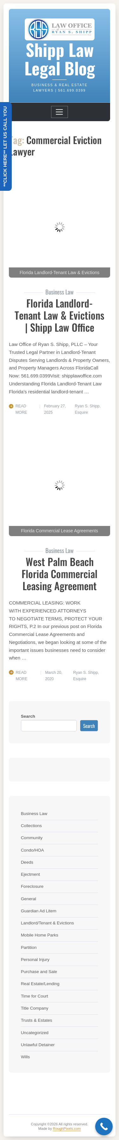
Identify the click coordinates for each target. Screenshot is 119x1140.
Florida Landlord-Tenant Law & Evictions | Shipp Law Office (59, 315)
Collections (31, 825)
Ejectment (30, 874)
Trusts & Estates (36, 1020)
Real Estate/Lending (40, 983)
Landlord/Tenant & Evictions (47, 923)
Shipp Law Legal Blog (59, 58)
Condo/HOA (32, 850)
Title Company (35, 1008)
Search (28, 716)
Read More (21, 409)
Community (32, 837)
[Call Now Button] (104, 1126)
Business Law (34, 813)
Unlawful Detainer (38, 1044)
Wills (25, 1056)
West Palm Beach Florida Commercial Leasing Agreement (59, 573)
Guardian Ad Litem (38, 911)
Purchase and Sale (39, 971)
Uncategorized (35, 1032)
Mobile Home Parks (39, 935)
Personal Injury (35, 959)
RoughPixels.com (67, 1128)
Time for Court (34, 996)
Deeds (27, 862)
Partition (29, 947)
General (28, 898)
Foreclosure (32, 886)
